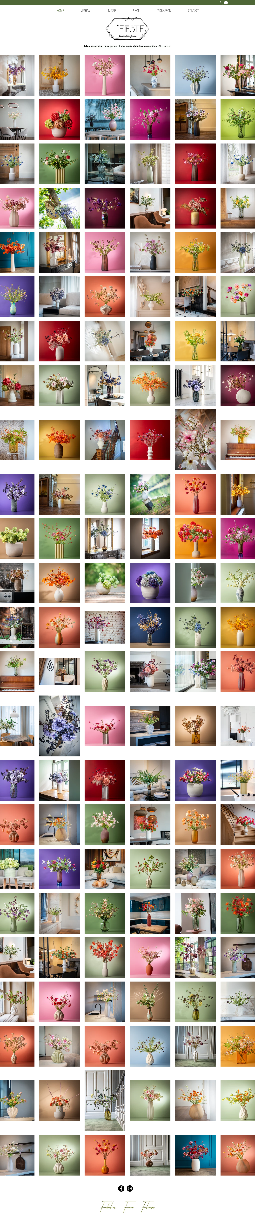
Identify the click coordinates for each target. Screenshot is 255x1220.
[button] (224, 2)
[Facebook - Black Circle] (121, 1188)
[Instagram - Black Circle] (130, 1188)
